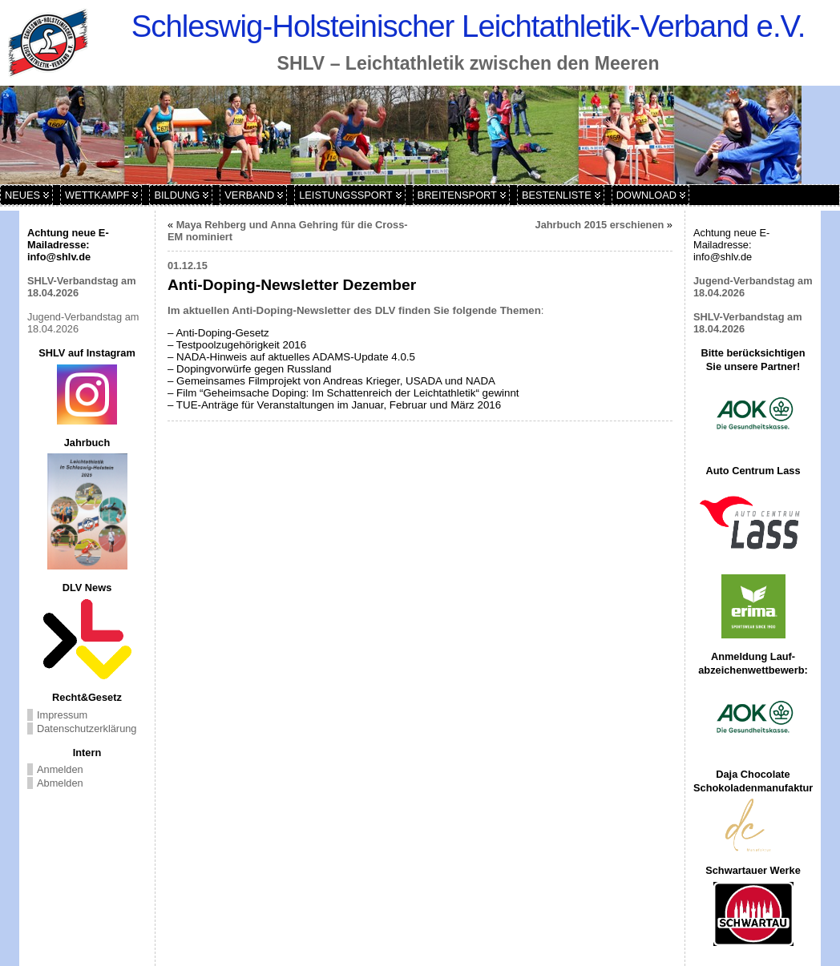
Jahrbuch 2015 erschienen (599, 225)
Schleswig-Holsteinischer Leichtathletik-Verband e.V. (468, 26)
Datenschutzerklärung (86, 728)
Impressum (62, 715)
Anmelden (60, 769)
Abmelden (60, 783)
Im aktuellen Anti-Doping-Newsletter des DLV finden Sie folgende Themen (354, 310)
